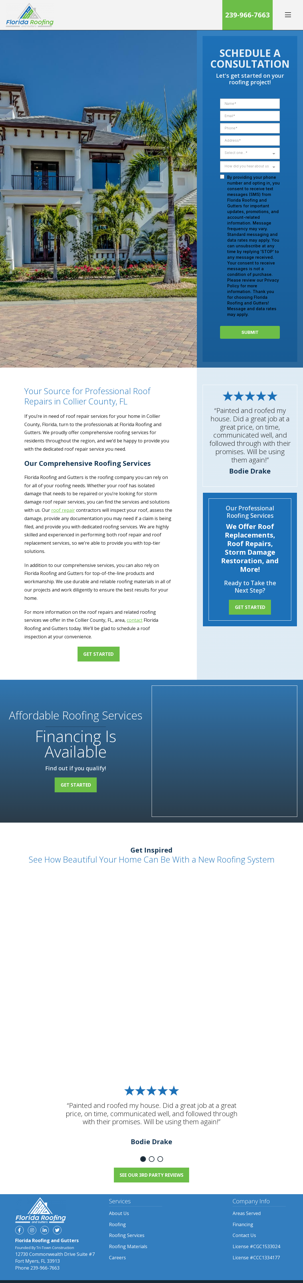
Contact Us (244, 1235)
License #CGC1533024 (256, 1246)
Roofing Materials (128, 1246)
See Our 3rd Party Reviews (151, 1175)
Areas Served (247, 1213)
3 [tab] (160, 1159)
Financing (243, 1224)
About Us (119, 1213)
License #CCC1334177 (256, 1257)
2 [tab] (151, 1159)
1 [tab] (143, 1159)
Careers (117, 1257)
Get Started (98, 654)
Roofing (117, 1224)
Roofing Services (126, 1235)
